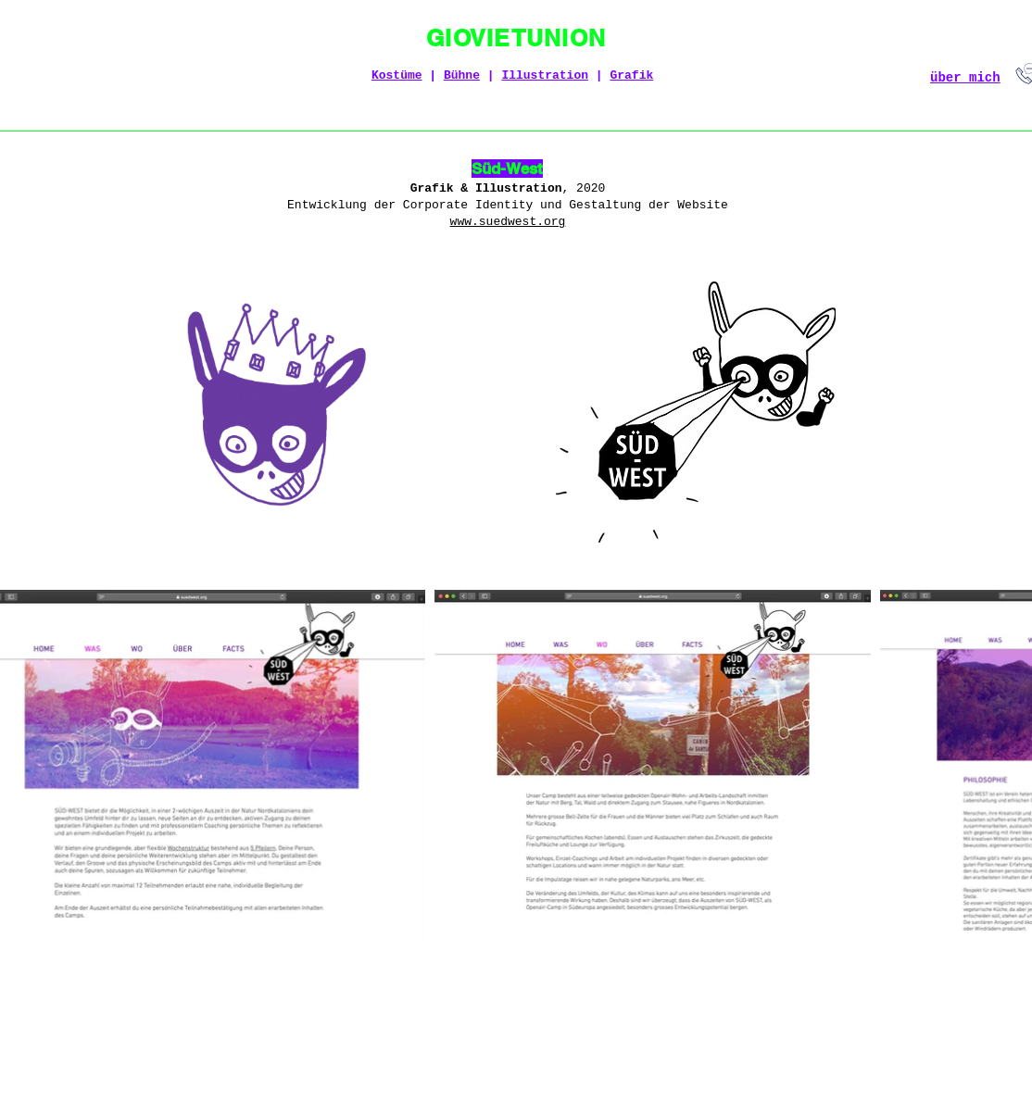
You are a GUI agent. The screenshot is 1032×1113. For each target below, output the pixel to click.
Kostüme (396, 75)
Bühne (462, 75)
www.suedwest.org (508, 222)
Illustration (544, 75)
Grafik (631, 75)
